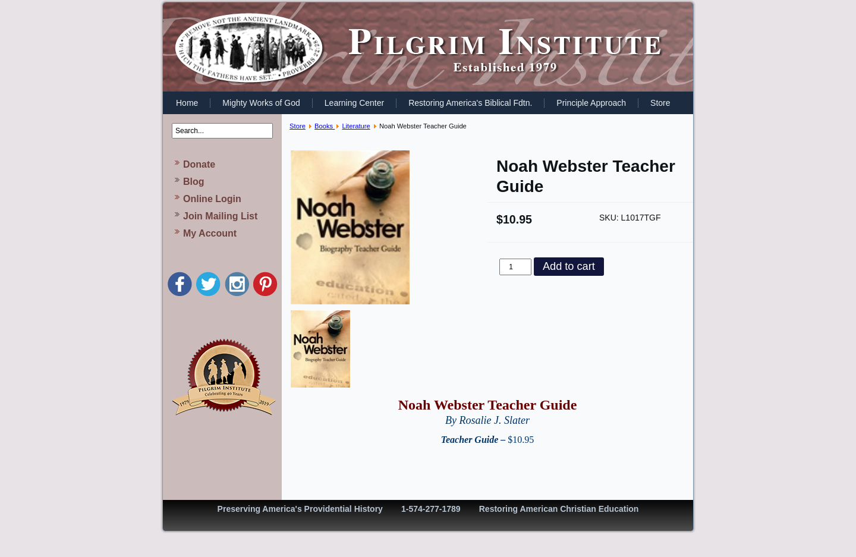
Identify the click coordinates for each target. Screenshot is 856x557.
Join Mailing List (220, 216)
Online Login (212, 199)
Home (187, 103)
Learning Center (354, 103)
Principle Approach (591, 103)
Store (660, 103)
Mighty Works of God (261, 103)
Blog (193, 182)
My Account (210, 233)
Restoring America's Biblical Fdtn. (470, 103)
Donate (199, 164)
